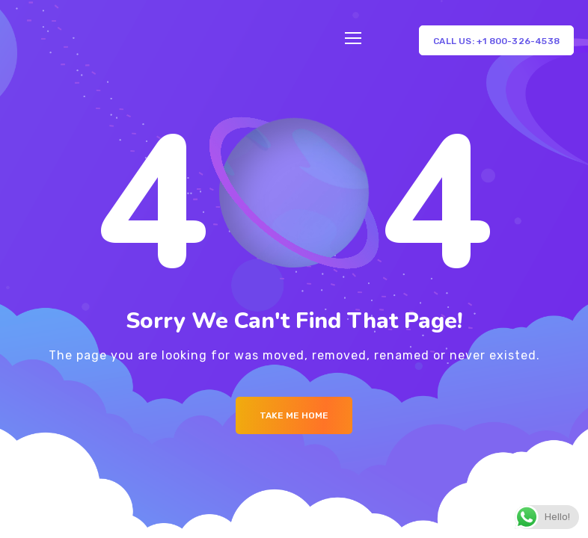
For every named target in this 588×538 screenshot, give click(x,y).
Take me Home (294, 415)
